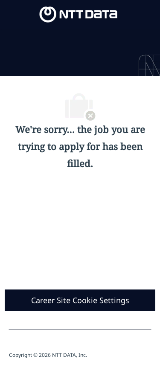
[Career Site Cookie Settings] (80, 300)
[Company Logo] (78, 14)
